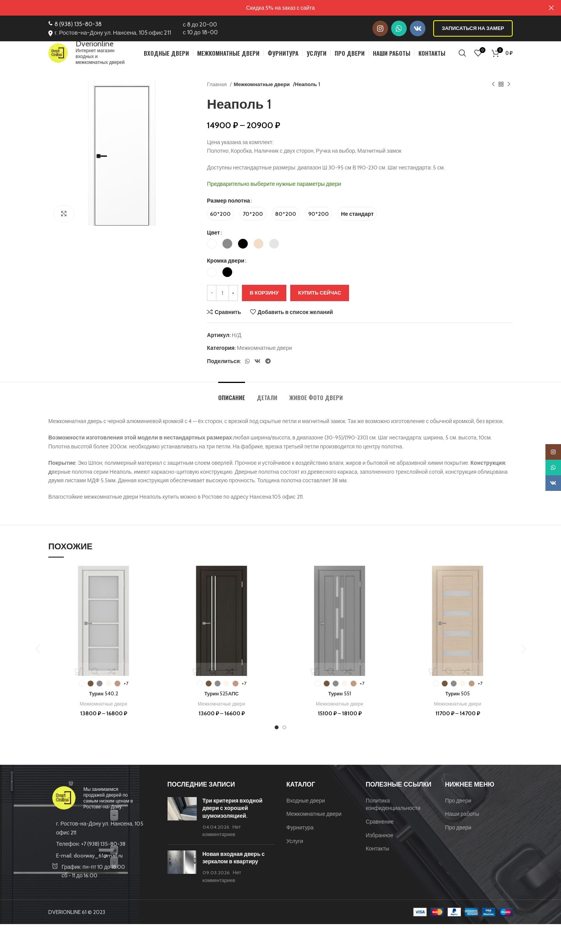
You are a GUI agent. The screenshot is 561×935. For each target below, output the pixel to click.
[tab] (231, 404)
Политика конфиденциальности (393, 815)
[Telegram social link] (268, 372)
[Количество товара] (222, 304)
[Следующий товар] (509, 95)
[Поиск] (462, 58)
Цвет (213, 243)
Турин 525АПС (221, 704)
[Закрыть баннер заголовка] (551, 8)
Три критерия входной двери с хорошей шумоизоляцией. (233, 819)
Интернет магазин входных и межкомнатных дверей (111, 58)
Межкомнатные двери (261, 95)
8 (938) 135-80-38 (78, 23)
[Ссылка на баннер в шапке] (269, 8)
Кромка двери (225, 271)
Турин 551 (339, 704)
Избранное (379, 845)
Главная (217, 95)
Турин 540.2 (103, 704)
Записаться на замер (473, 28)
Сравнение (380, 832)
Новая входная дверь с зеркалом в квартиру (234, 868)
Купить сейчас (319, 303)
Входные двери (305, 811)
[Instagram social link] (380, 28)
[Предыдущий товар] (493, 95)
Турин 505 (457, 704)
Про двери (458, 811)
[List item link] (102, 854)
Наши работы (462, 824)
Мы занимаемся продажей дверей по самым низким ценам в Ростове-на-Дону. (108, 808)
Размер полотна (228, 211)
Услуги (294, 851)
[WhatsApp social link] (399, 28)
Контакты (377, 859)
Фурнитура (300, 838)
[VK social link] (417, 28)
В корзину (264, 303)
